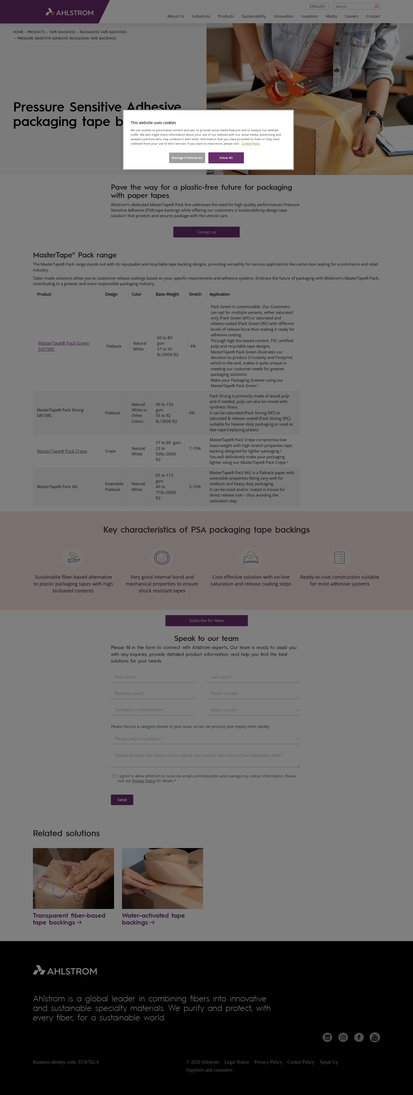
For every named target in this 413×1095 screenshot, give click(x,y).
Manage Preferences (187, 158)
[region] (208, 140)
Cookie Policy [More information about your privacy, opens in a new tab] (251, 143)
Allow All (226, 158)
